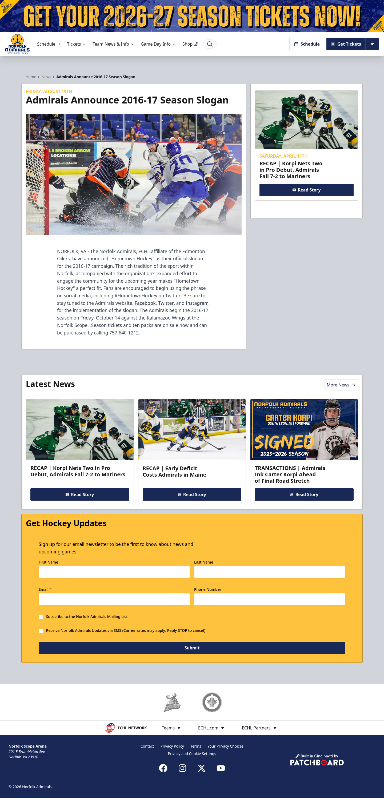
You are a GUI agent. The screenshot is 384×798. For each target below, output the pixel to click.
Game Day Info (158, 44)
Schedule (49, 44)
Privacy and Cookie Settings (192, 753)
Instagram (197, 303)
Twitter (166, 303)
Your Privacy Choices (225, 746)
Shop (190, 44)
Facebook (145, 303)
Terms (195, 746)
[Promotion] (192, 16)
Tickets (76, 44)
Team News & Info (113, 44)
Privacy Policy (172, 746)
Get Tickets (346, 44)
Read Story (306, 190)
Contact (147, 746)
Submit (192, 648)
